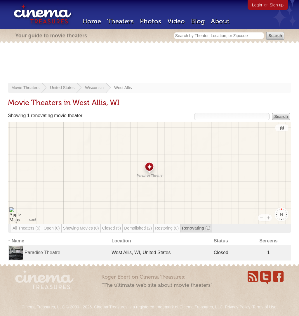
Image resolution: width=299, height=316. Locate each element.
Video (176, 21)
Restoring (167, 228)
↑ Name (16, 240)
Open (52, 228)
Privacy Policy (237, 307)
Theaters (120, 21)
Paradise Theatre (42, 252)
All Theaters (26, 228)
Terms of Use (264, 307)
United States (62, 87)
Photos (150, 21)
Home (91, 21)
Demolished (138, 228)
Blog (198, 21)
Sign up (277, 5)
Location (121, 240)
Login (257, 5)
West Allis (123, 87)
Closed (111, 228)
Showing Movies (81, 228)
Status (221, 240)
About (220, 21)
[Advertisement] (149, 63)
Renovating (196, 228)
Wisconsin (94, 87)
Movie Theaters (25, 87)
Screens (268, 240)
